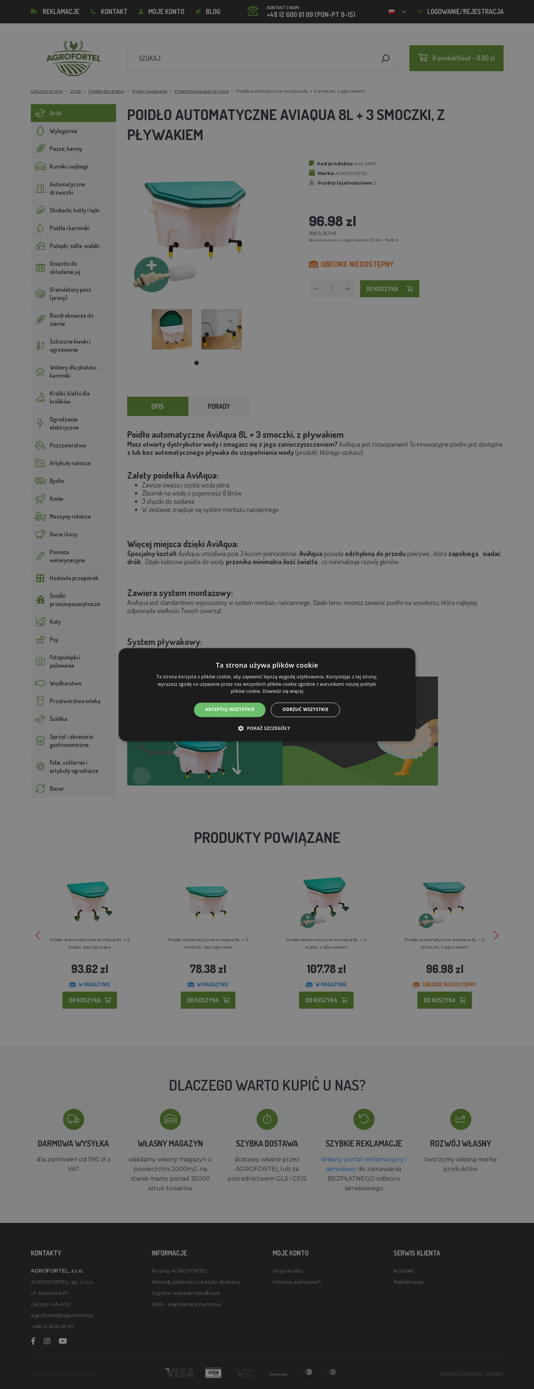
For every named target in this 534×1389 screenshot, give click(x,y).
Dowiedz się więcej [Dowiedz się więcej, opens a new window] (283, 691)
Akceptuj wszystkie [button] (229, 710)
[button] (267, 728)
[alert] (267, 694)
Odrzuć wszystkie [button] (305, 710)
